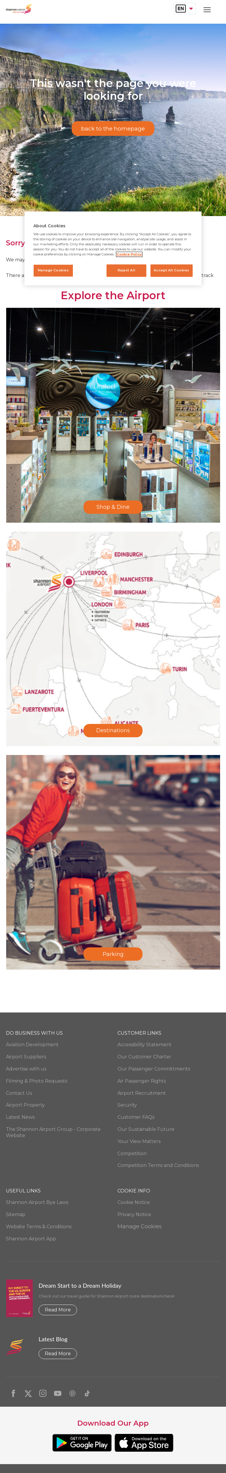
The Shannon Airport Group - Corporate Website (53, 1132)
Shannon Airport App (31, 1239)
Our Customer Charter (144, 1057)
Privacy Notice (134, 1214)
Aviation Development (32, 1044)
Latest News (20, 1117)
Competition (132, 1153)
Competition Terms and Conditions (158, 1165)
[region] (113, 248)
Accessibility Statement (144, 1044)
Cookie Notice (133, 1202)
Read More (58, 1310)
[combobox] (185, 8)
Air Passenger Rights (141, 1081)
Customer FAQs (135, 1117)
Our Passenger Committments (153, 1069)
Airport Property (25, 1105)
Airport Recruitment (141, 1093)
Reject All (126, 270)
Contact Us (19, 1093)
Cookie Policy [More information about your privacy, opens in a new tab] (129, 254)
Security (127, 1105)
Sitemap (15, 1214)
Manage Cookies (139, 1226)
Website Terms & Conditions (38, 1226)
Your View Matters (139, 1141)
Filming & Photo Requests (36, 1081)
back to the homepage (113, 128)
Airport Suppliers (26, 1057)
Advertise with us (26, 1069)
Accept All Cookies (171, 270)
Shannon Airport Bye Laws (37, 1202)
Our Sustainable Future (145, 1129)
